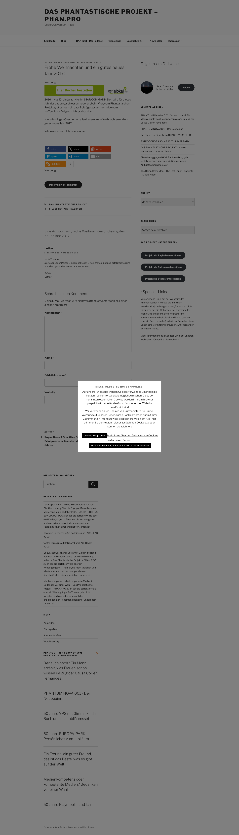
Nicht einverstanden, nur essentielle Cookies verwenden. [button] (120, 445)
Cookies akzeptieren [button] (94, 435)
